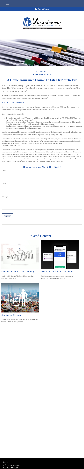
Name (4, 171)
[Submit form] (7, 216)
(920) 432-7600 (14, 465)
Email (4, 183)
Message (5, 196)
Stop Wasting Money (11, 314)
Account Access (42, 9)
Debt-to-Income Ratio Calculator (57, 271)
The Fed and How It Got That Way (17, 271)
